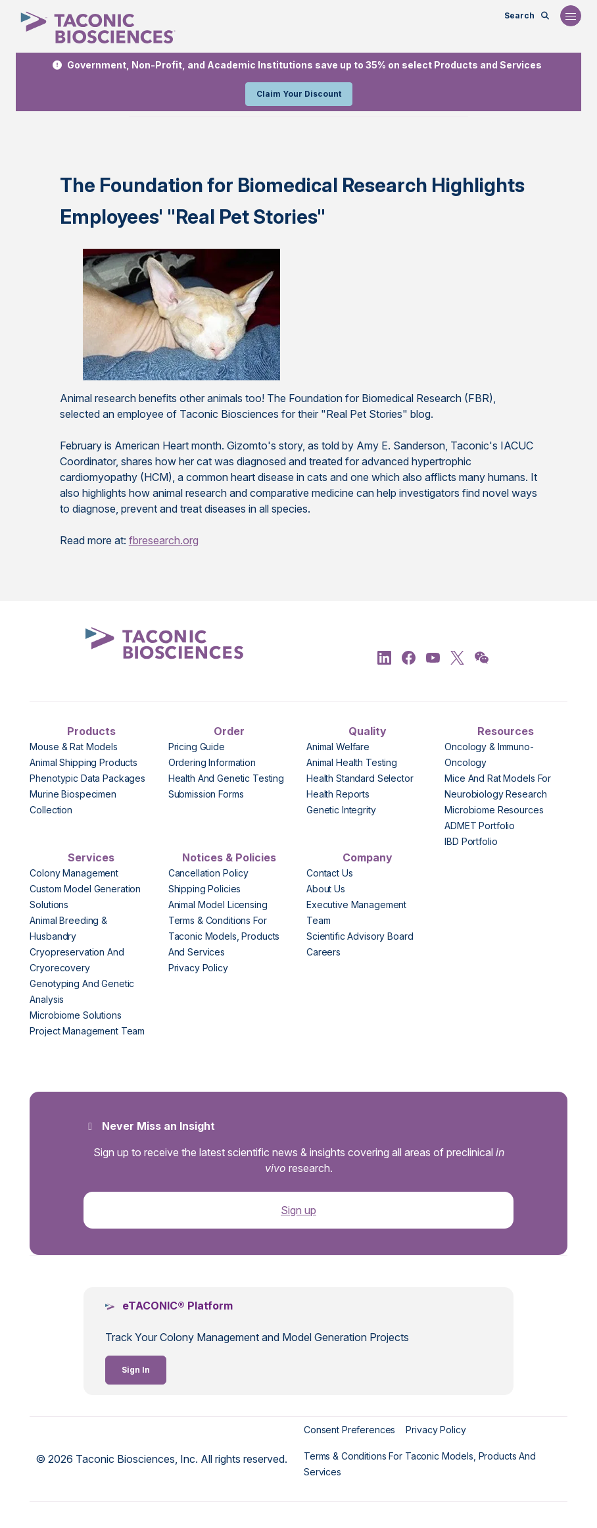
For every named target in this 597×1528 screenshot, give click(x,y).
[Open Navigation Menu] (570, 15)
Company (368, 857)
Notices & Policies (229, 857)
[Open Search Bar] (527, 15)
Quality (367, 731)
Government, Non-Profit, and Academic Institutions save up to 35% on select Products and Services (304, 64)
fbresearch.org (164, 540)
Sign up (298, 1210)
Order (229, 731)
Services (91, 857)
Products (91, 731)
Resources (505, 731)
